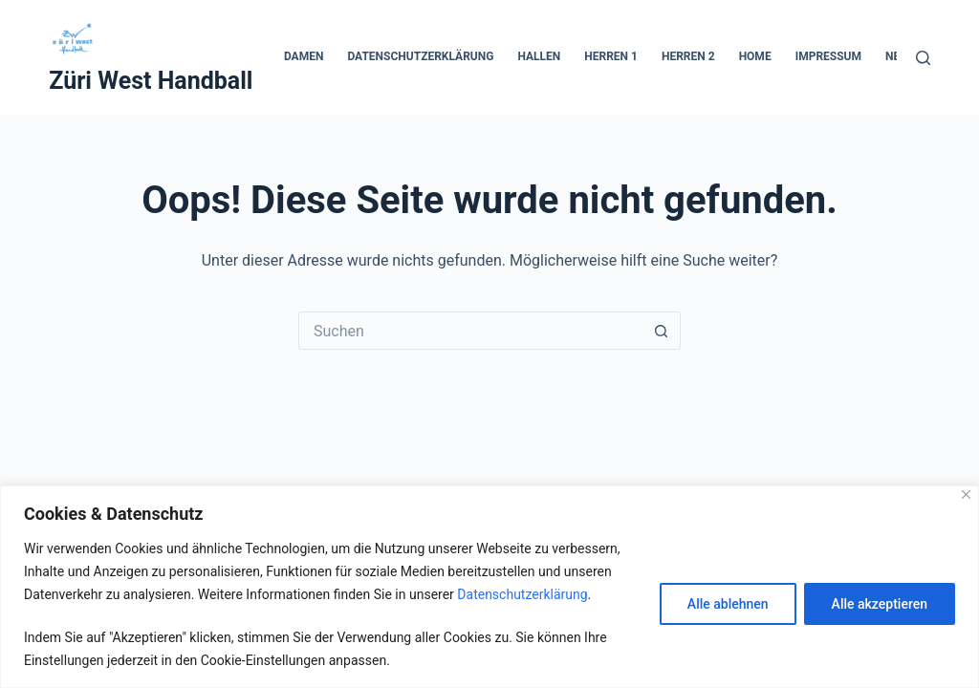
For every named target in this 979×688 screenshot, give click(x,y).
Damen (303, 56)
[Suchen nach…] (470, 331)
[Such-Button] (661, 331)
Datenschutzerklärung (522, 594)
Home (755, 56)
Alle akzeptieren (879, 604)
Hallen (538, 56)
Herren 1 (611, 56)
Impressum (828, 56)
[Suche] (923, 58)
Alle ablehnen (728, 604)
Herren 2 (688, 56)
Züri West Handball (150, 81)
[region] (489, 586)
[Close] (966, 494)
